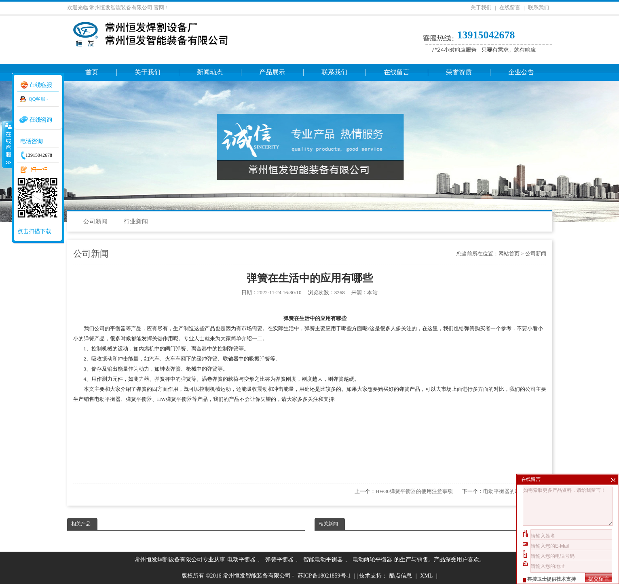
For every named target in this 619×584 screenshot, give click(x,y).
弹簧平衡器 (279, 560)
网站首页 (509, 254)
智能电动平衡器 (323, 560)
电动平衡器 (241, 560)
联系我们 (538, 7)
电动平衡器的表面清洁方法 (514, 491)
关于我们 (481, 7)
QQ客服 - (38, 99)
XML (426, 576)
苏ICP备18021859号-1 (324, 576)
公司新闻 (95, 221)
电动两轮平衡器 (372, 560)
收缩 (7, 144)
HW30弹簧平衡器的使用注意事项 (414, 491)
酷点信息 (400, 576)
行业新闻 (136, 221)
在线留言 (509, 7)
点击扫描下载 (34, 231)
